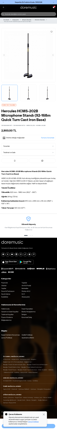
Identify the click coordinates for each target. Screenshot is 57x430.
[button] (28, 137)
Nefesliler (25, 288)
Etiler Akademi (42, 370)
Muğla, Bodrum (42, 400)
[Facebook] (3, 254)
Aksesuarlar (15, 20)
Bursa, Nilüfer (47, 397)
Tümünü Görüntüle (47, 137)
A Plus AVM (6, 359)
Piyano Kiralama (7, 317)
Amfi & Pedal (26, 286)
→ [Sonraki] (53, 2)
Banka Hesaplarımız (28, 312)
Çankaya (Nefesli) (23, 389)
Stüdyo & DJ (26, 291)
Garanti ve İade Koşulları (9, 312)
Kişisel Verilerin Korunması (10, 335)
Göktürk (50, 370)
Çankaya (33, 389)
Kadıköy (16, 372)
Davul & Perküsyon (7, 291)
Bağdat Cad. (28, 362)
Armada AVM (7, 381)
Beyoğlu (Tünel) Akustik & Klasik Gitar (14, 364)
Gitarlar (4, 286)
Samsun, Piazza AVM (9, 402)
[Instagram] (21, 254)
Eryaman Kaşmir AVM (19, 381)
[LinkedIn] (16, 254)
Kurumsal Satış (27, 317)
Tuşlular (24, 283)
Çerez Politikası (6, 338)
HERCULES (30, 125)
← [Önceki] (3, 2)
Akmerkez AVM (25, 359)
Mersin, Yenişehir (31, 400)
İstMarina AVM (8, 372)
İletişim (24, 314)
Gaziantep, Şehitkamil (9, 400)
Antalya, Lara (38, 397)
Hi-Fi (23, 294)
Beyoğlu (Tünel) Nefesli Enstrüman (31, 367)
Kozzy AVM (24, 372)
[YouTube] (12, 254)
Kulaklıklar (4, 297)
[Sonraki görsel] (53, 55)
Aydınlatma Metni (28, 338)
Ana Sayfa (6, 20)
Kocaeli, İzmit (21, 400)
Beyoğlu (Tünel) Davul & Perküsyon (37, 364)
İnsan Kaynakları (27, 309)
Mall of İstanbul (32, 372)
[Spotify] (29, 254)
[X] (8, 254)
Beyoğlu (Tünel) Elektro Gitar (11, 367)
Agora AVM (6, 389)
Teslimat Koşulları (7, 314)
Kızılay (29, 381)
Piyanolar (4, 283)
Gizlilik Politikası (27, 335)
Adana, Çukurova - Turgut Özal (12, 397)
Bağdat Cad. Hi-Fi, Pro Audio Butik (13, 362)
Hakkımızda (5, 309)
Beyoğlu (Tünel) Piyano (9, 370)
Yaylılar (3, 288)
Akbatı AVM (15, 359)
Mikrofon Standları (40, 20)
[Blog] (34, 254)
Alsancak (14, 389)
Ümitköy (35, 381)
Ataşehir (33, 359)
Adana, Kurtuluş (28, 397)
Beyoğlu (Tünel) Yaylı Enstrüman (27, 370)
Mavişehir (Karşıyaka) (44, 389)
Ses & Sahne (5, 294)
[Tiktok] (25, 254)
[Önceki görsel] (4, 55)
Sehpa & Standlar (26, 20)
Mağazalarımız (6, 320)
